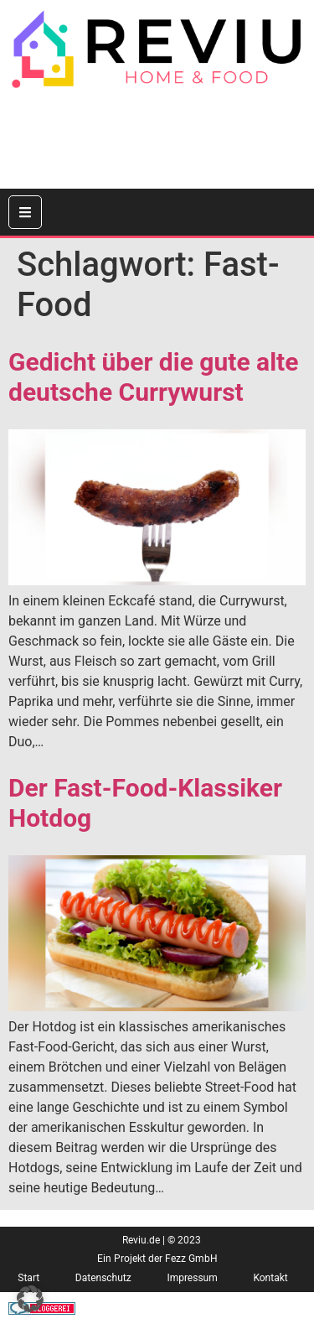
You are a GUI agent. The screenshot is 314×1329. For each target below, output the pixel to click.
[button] (30, 1299)
